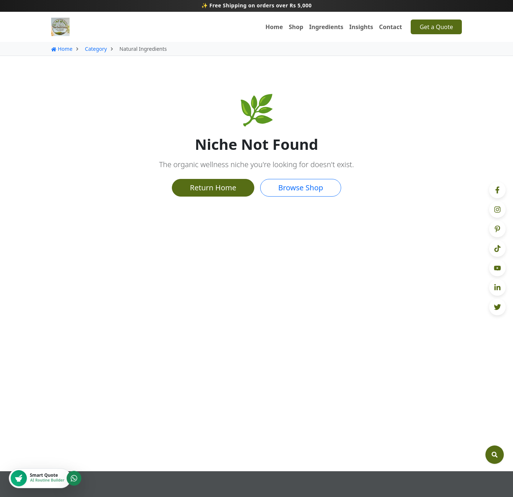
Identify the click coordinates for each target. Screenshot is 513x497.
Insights (361, 27)
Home (274, 27)
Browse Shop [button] (300, 188)
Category (96, 48)
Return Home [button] (213, 188)
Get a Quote (436, 27)
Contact (390, 27)
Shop (296, 27)
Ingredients (326, 27)
